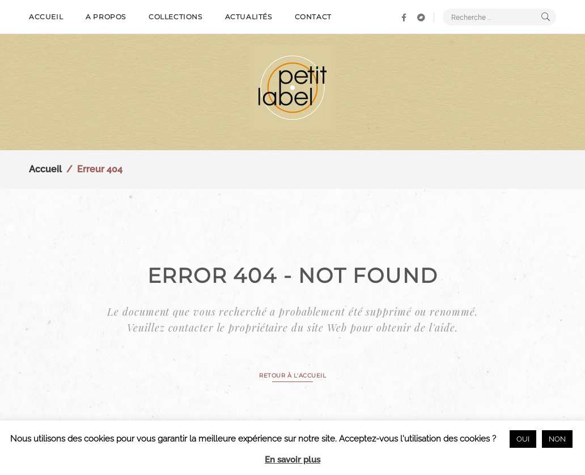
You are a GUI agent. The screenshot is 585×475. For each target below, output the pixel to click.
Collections (175, 16)
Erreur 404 (99, 169)
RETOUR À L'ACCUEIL (292, 375)
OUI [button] (522, 439)
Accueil (46, 16)
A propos (106, 16)
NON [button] (557, 439)
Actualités (248, 16)
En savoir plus (292, 460)
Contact (313, 16)
